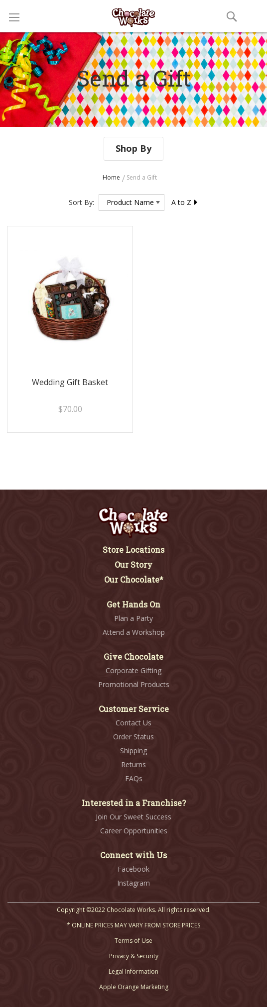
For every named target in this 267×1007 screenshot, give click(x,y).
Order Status (133, 736)
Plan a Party (133, 618)
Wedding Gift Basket (70, 382)
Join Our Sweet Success (133, 816)
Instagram (133, 883)
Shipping (133, 750)
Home (112, 177)
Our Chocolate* (133, 579)
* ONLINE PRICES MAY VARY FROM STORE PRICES (133, 925)
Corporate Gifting (133, 670)
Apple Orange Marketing (133, 987)
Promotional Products (133, 684)
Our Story (133, 564)
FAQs (133, 778)
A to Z (184, 202)
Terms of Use (133, 940)
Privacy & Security (133, 956)
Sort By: (81, 202)
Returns (133, 764)
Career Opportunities (133, 830)
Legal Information (133, 971)
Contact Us (133, 722)
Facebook (133, 869)
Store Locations (133, 549)
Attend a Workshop (134, 632)
